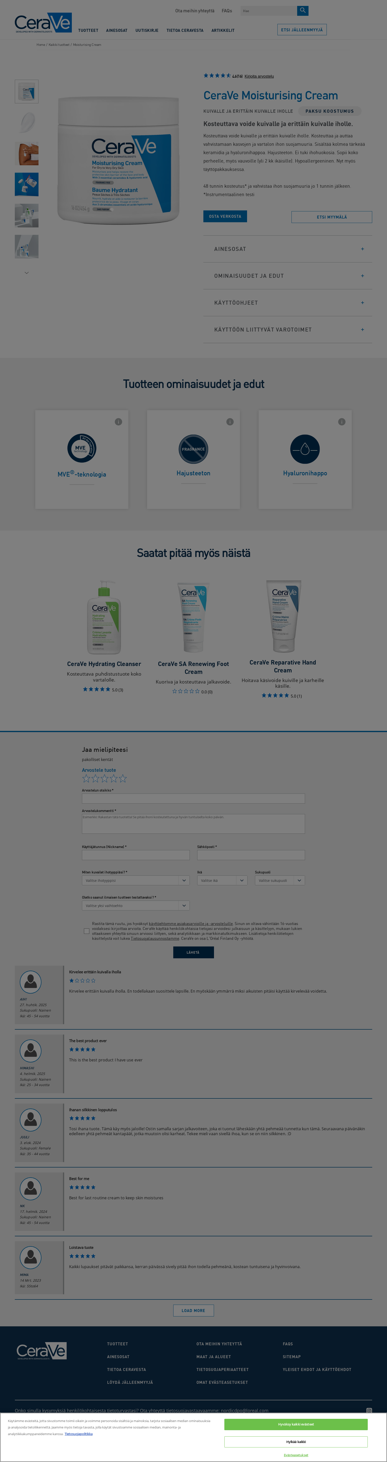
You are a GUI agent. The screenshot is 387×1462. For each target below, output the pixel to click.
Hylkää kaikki (296, 1442)
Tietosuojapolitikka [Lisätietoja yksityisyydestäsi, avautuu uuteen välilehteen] (79, 1434)
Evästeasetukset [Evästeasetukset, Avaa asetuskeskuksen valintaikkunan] (296, 1455)
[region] (193, 1437)
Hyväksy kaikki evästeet (296, 1424)
